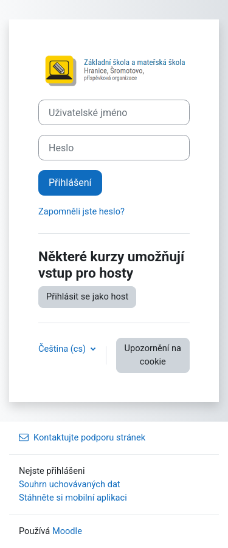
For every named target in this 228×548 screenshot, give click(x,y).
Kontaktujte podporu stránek (82, 437)
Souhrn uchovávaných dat (69, 484)
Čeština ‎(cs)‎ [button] (63, 348)
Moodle (67, 531)
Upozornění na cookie (153, 355)
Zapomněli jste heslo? (81, 211)
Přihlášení (70, 182)
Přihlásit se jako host (87, 296)
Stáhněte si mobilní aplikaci (73, 497)
